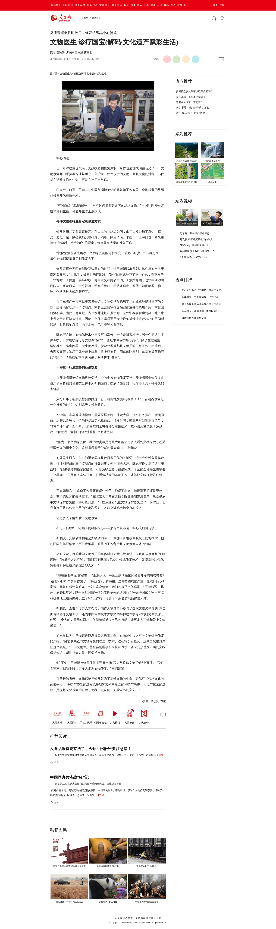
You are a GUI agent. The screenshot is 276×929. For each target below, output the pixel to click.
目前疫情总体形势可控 (194, 318)
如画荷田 (212, 182)
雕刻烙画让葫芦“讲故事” (108, 866)
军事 (146, 5)
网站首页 (56, 5)
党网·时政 (67, 5)
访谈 (132, 5)
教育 (179, 5)
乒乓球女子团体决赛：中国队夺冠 (200, 311)
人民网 (85, 18)
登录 (215, 5)
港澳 (152, 5)
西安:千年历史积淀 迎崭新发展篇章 (69, 866)
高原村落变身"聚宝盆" (186, 160)
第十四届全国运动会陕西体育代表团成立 (204, 304)
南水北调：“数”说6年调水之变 (192, 107)
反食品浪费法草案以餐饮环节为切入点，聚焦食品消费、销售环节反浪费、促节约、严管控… (105, 755)
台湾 (159, 5)
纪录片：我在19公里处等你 (194, 233)
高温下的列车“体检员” (146, 866)
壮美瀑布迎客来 (212, 160)
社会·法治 (92, 5)
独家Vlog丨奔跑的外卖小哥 (194, 245)
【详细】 (161, 755)
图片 (173, 5)
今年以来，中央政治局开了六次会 (200, 297)
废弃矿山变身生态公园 (186, 182)
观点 (126, 5)
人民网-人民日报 (90, 59)
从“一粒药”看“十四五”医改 (190, 113)
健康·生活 (116, 5)
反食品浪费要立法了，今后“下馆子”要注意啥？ (90, 749)
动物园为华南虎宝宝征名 (146, 901)
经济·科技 (80, 5)
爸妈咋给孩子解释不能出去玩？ (197, 251)
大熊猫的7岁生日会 (108, 901)
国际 (139, 5)
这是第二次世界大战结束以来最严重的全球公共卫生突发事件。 (89, 783)
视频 (166, 5)
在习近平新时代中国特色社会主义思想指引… (206, 290)
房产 (186, 5)
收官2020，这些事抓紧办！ (191, 97)
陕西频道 (96, 18)
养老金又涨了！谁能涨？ (189, 102)
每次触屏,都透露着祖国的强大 (196, 239)
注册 (221, 5)
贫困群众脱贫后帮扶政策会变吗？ (194, 91)
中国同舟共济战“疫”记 (69, 777)
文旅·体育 (104, 5)
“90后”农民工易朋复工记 (193, 257)
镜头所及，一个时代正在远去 (69, 901)
